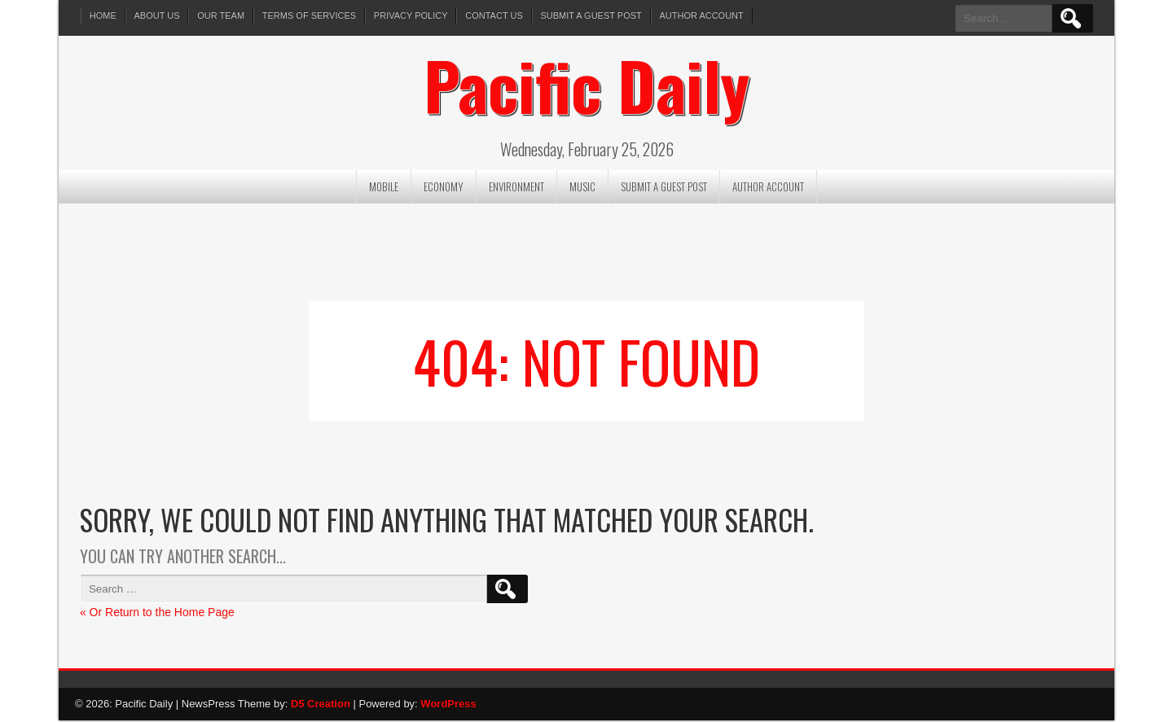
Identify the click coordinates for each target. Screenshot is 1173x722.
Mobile (383, 187)
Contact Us (496, 15)
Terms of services (310, 15)
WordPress (448, 704)
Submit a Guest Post (592, 15)
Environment (516, 187)
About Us (157, 15)
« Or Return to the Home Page (157, 612)
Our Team (221, 15)
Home (103, 15)
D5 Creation (320, 704)
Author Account (703, 15)
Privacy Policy (412, 15)
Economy (443, 187)
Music (582, 187)
